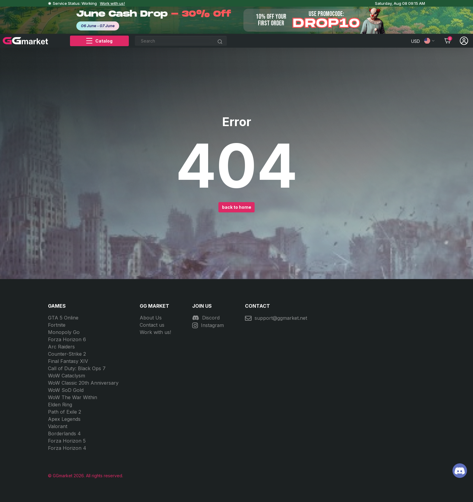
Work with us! (112, 3)
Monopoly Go (64, 332)
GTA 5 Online (63, 318)
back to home (236, 207)
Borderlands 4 (64, 434)
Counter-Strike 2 (67, 354)
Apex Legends (64, 419)
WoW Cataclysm (66, 376)
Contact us (152, 325)
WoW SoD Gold (66, 390)
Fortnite (56, 325)
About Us (151, 318)
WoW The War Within (72, 397)
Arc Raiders (61, 347)
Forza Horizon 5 (67, 441)
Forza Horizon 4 (67, 448)
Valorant (57, 426)
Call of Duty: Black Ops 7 (77, 368)
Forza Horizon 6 (67, 339)
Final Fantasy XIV (68, 361)
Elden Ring (60, 405)
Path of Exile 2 (64, 412)
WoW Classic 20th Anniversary (83, 383)
